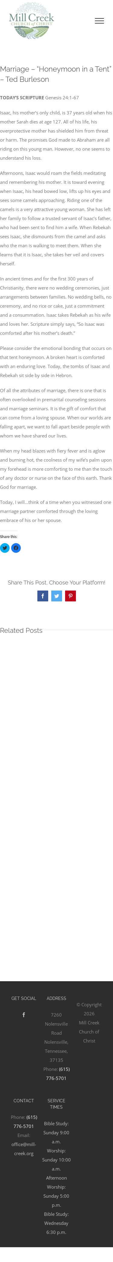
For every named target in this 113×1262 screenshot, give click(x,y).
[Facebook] (23, 1014)
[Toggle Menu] (99, 21)
